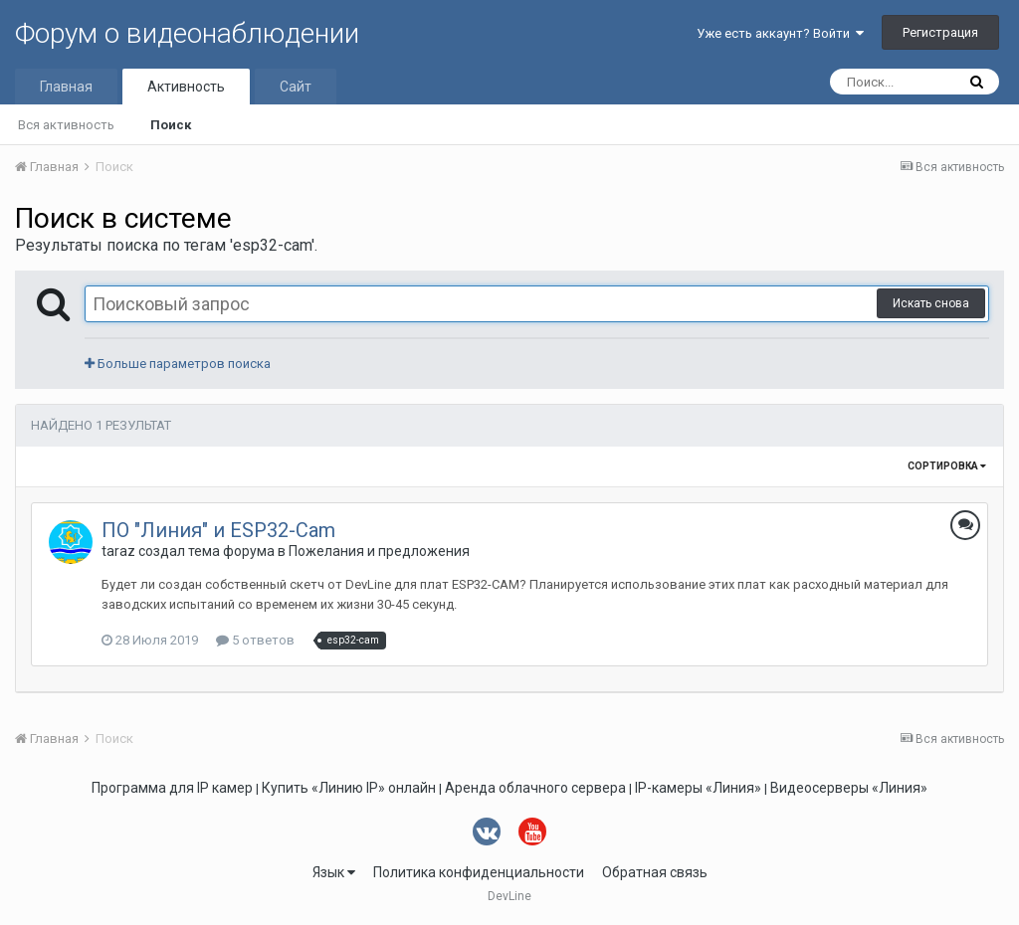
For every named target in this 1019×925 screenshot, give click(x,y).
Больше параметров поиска (178, 363)
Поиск (170, 124)
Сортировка (947, 466)
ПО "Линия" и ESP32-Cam (218, 530)
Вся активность (66, 124)
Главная (66, 86)
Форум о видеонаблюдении (187, 33)
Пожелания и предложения (379, 551)
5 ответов (255, 640)
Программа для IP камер (172, 788)
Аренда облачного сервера (535, 788)
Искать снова (931, 303)
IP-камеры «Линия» (698, 788)
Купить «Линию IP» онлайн (349, 788)
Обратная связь (655, 872)
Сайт (295, 86)
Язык (333, 872)
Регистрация (940, 32)
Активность (186, 86)
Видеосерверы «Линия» (848, 788)
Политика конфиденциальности (478, 872)
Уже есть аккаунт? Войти (780, 33)
